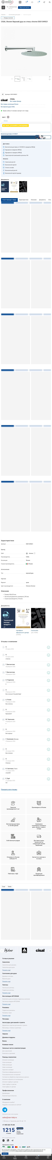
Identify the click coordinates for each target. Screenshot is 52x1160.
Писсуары (5, 1019)
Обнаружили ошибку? (8, 1102)
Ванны (4, 1041)
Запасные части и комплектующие (14, 1048)
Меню (48, 1156)
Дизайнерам (6, 1093)
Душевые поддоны (8, 1037)
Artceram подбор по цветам (10, 1082)
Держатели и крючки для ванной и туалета (14, 1025)
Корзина (37, 1156)
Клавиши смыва (7, 1044)
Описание (33, 199)
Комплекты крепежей (8, 1053)
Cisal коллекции (7, 1062)
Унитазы (5, 985)
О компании (6, 1099)
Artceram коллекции (8, 1060)
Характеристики (23, 199)
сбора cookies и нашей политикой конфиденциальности (29, 1151)
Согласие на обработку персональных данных (15, 1077)
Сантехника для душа (14, 14)
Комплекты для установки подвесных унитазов (16, 999)
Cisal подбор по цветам (9, 1086)
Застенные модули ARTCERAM (11, 1001)
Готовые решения (8, 958)
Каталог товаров (15, 1157)
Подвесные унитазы (8, 990)
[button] (1, 950)
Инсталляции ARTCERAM (10, 996)
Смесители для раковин (9, 965)
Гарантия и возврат (8, 1069)
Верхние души (27, 14)
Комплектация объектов (9, 1095)
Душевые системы (7, 976)
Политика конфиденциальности (11, 1072)
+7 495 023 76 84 (13, 2)
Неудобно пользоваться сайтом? (11, 1104)
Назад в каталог (8, 18)
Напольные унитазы (8, 987)
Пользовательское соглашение (11, 1074)
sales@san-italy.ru (9, 1118)
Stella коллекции (7, 1065)
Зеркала (5, 1034)
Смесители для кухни (8, 967)
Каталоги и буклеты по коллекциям (12, 1079)
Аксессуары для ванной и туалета (13, 1022)
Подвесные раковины (8, 1010)
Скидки (26, 1156)
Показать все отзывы (9, 789)
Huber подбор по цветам (9, 1084)
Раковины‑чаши (7, 1012)
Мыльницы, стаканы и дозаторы (11, 1027)
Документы (42, 199)
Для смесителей (7, 1051)
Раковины (5, 1007)
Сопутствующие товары (9, 199)
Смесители (6, 962)
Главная (4, 1156)
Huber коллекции (7, 1067)
